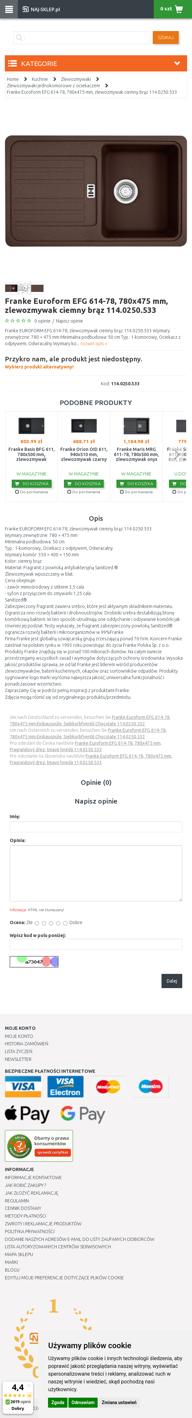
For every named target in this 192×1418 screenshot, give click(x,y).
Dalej (172, 981)
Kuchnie (40, 79)
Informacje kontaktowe (33, 1177)
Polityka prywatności (29, 1231)
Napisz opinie (69, 321)
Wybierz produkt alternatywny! (73, 361)
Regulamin (17, 1200)
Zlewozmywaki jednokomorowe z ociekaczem (53, 85)
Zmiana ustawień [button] (119, 1402)
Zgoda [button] (57, 1402)
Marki (11, 1262)
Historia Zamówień (26, 1043)
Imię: (15, 816)
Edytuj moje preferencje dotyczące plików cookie (64, 1277)
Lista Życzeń (18, 1051)
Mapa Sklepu (19, 1254)
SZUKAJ (166, 37)
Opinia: (18, 840)
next (176, 454)
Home (13, 79)
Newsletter (18, 1059)
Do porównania (31, 492)
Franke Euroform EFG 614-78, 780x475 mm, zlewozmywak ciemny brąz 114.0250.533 (92, 92)
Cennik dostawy (23, 1208)
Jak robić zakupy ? (25, 1185)
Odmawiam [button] (83, 1402)
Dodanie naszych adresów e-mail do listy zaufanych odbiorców (79, 1239)
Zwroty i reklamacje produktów (43, 1223)
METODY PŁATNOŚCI (25, 1216)
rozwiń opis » (93, 343)
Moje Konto (19, 1036)
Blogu (12, 1270)
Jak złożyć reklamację (31, 1193)
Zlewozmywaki (76, 79)
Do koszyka (31, 483)
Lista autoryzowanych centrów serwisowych (58, 1246)
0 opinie (42, 321)
